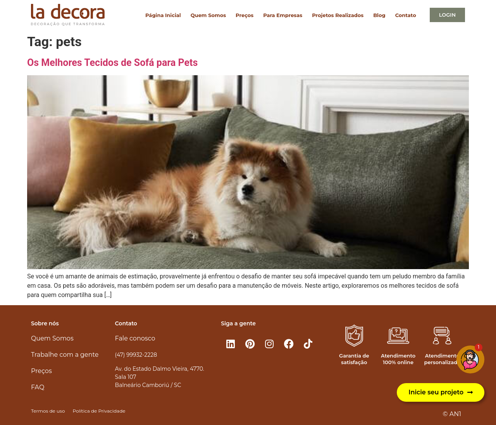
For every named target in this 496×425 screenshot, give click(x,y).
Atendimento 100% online (398, 358)
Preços (244, 15)
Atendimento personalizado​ (442, 358)
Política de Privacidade (98, 411)
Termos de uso (48, 411)
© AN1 (452, 414)
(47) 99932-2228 (136, 354)
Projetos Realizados (337, 15)
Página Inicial (163, 15)
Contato (405, 15)
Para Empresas (282, 15)
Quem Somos (208, 15)
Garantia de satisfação (354, 358)
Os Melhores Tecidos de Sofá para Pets (112, 62)
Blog (379, 15)
